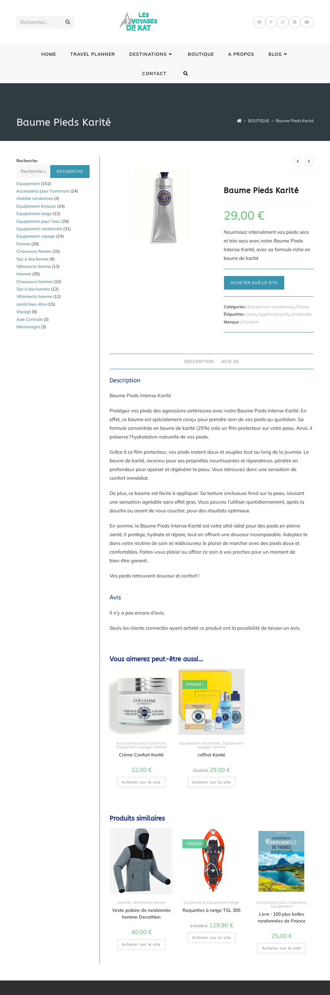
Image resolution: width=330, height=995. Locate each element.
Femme (302, 306)
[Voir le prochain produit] (309, 161)
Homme (124, 902)
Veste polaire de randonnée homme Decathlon (141, 913)
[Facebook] (259, 22)
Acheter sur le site (254, 282)
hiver (251, 314)
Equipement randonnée (271, 306)
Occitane (250, 321)
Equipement (194, 902)
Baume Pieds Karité (295, 120)
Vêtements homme (149, 902)
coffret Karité (211, 755)
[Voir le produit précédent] (297, 161)
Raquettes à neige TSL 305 (211, 910)
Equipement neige (223, 902)
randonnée (301, 314)
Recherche (26, 160)
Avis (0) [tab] (230, 361)
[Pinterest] (271, 22)
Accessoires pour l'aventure (141, 743)
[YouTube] (307, 22)
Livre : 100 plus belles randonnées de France (282, 917)
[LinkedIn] (295, 22)
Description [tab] (199, 361)
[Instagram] (283, 22)
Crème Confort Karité (141, 755)
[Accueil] (239, 120)
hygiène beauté (273, 314)
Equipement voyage (133, 746)
